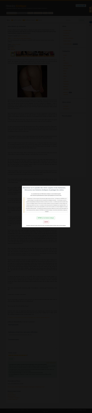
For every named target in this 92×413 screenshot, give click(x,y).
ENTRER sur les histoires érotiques (46, 217)
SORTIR (46, 221)
